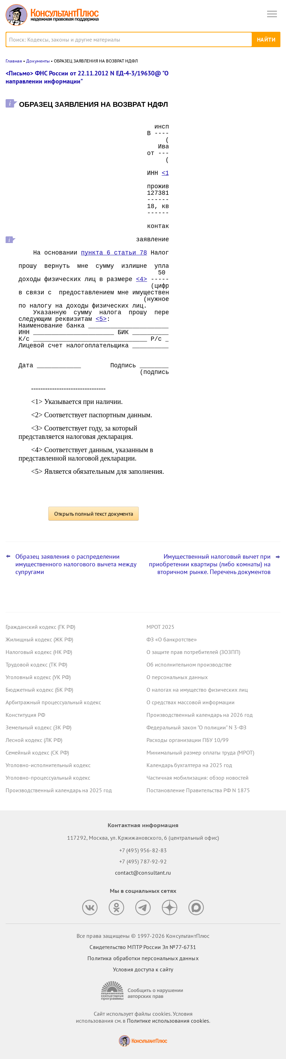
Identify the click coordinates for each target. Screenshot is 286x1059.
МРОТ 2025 (160, 626)
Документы (38, 61)
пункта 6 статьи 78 (114, 252)
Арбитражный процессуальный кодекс (53, 702)
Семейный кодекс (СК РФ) (37, 752)
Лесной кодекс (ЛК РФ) (34, 739)
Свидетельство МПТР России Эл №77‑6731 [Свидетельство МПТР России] (143, 946)
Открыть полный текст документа (93, 513)
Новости (207, 77)
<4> (141, 279)
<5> (101, 319)
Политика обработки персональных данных (142, 958)
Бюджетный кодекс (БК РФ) (39, 689)
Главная (14, 61)
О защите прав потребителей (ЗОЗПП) (193, 651)
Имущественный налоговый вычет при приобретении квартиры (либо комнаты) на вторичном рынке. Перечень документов (210, 564)
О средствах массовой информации (190, 702)
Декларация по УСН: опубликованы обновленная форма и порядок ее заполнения (224, 185)
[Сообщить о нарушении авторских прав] (143, 990)
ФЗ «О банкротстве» (171, 639)
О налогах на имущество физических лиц (197, 689)
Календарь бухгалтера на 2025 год (189, 765)
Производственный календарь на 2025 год (59, 790)
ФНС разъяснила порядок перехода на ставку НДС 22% (228, 220)
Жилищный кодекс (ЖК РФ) (39, 639)
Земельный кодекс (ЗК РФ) (38, 727)
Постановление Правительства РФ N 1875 (198, 790)
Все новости (197, 239)
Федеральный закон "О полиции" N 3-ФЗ (196, 727)
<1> (167, 173)
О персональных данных (177, 677)
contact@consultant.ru (143, 872)
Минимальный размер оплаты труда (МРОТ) (200, 752)
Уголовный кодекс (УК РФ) (38, 677)
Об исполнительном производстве (188, 664)
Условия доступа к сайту (143, 969)
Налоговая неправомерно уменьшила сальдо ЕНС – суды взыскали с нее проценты (227, 109)
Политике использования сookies (168, 1020)
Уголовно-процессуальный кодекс (48, 777)
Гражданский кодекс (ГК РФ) (40, 626)
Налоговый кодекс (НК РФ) (39, 651)
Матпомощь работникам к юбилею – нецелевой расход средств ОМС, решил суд (225, 147)
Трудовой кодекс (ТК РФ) (36, 664)
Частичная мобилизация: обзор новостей (197, 777)
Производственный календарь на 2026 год (199, 714)
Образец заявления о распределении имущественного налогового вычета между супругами (75, 564)
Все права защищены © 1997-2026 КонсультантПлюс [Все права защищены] (143, 935)
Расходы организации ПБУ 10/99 (187, 739)
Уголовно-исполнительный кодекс (48, 765)
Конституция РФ (25, 714)
